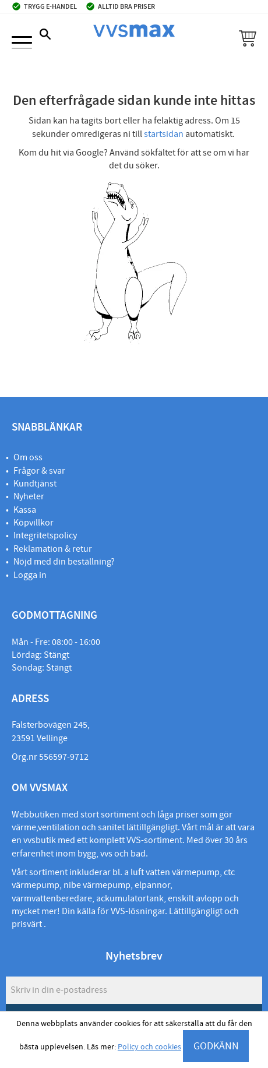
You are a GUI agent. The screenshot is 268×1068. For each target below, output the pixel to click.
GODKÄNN (216, 1046)
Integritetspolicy (45, 535)
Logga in (30, 575)
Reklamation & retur (52, 549)
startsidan (164, 134)
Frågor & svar (39, 471)
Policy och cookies (149, 1047)
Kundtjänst (35, 483)
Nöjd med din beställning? (64, 562)
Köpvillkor (33, 522)
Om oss (28, 457)
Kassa (24, 510)
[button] (22, 43)
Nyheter (28, 496)
